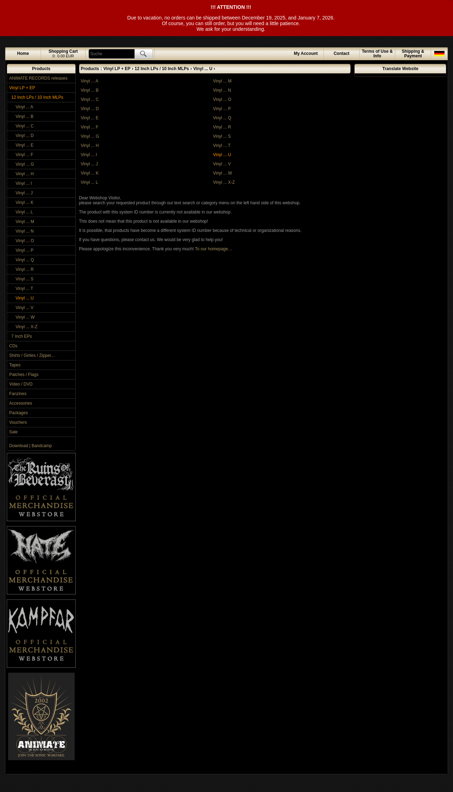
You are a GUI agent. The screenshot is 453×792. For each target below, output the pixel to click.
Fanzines (18, 393)
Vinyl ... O (25, 240)
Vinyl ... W (25, 317)
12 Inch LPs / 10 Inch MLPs (37, 97)
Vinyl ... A (24, 106)
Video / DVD (21, 384)
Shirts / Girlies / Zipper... (32, 355)
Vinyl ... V (24, 307)
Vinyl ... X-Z (27, 326)
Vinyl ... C (25, 126)
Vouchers (18, 422)
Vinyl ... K (24, 202)
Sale (13, 431)
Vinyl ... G (25, 164)
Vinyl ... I (24, 183)
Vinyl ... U (25, 298)
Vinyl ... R (25, 269)
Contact (342, 53)
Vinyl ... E (24, 145)
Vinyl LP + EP (22, 87)
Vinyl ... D (25, 135)
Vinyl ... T (24, 288)
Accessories (20, 403)
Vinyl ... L (24, 212)
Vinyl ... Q (25, 259)
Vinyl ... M (25, 221)
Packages (18, 412)
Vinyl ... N (25, 231)
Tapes (15, 365)
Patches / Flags (24, 374)
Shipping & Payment (413, 53)
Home (23, 53)
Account (306, 53)
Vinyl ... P (24, 250)
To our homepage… (213, 248)
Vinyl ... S (24, 279)
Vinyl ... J (24, 192)
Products (41, 68)
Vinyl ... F (24, 154)
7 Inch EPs (21, 336)
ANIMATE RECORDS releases (38, 78)
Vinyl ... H (25, 173)
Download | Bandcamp (30, 445)
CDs (13, 345)
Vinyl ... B (24, 116)
